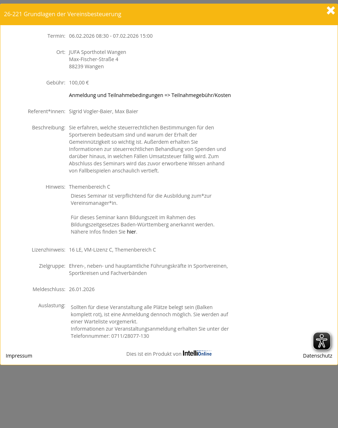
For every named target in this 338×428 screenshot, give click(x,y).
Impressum (19, 355)
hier (131, 231)
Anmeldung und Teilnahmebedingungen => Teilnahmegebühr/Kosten (150, 95)
